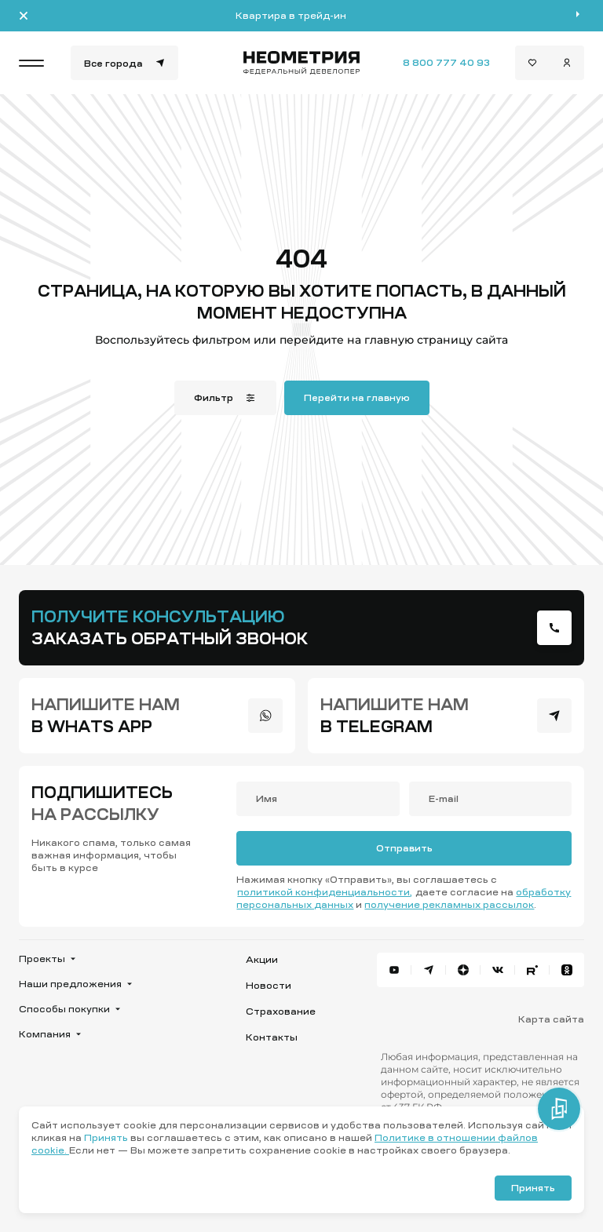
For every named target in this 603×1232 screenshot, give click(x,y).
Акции (262, 959)
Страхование (281, 1011)
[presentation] (554, 628)
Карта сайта (551, 1019)
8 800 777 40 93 (446, 62)
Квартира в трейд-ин (291, 15)
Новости (268, 985)
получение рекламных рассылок (449, 904)
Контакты (272, 1037)
